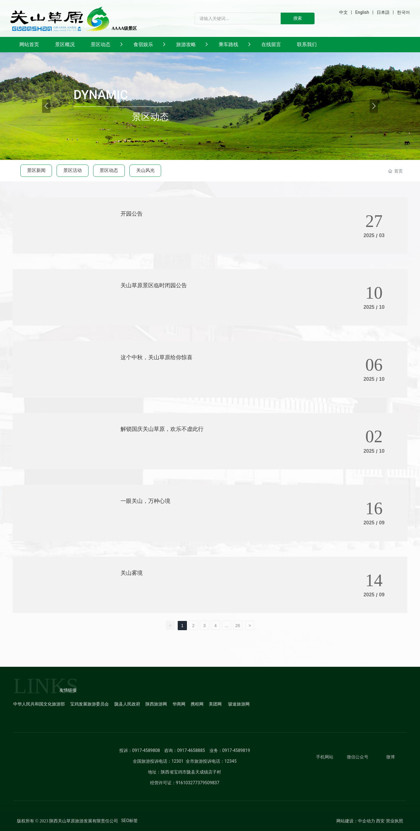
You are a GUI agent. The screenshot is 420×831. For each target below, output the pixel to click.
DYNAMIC (100, 95)
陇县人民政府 (127, 704)
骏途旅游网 (239, 704)
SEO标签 (129, 820)
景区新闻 (36, 170)
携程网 (197, 704)
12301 (178, 761)
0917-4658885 (191, 750)
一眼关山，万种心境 (145, 501)
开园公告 (132, 213)
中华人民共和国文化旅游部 (39, 704)
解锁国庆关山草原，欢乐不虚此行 (162, 429)
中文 (343, 12)
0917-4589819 (236, 750)
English (362, 12)
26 (237, 625)
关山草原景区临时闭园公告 (154, 285)
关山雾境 (132, 573)
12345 (230, 761)
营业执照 (394, 820)
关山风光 (145, 170)
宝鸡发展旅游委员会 (89, 704)
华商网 (178, 704)
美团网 (215, 704)
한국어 (403, 12)
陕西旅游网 (156, 704)
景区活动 (72, 170)
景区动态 (109, 170)
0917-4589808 (146, 750)
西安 (380, 820)
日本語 (383, 12)
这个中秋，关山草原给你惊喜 (156, 357)
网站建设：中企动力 (355, 820)
